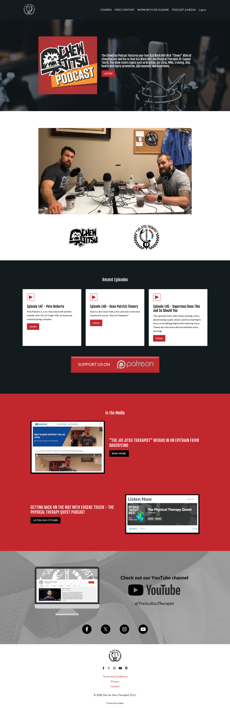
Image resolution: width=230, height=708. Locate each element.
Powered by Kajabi (115, 703)
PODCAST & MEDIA (184, 9)
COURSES (105, 9)
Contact (115, 686)
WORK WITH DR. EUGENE (153, 9)
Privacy (115, 681)
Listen (33, 326)
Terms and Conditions (115, 676)
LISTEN (108, 73)
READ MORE (119, 453)
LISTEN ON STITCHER (45, 520)
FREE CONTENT (124, 9)
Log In (202, 9)
